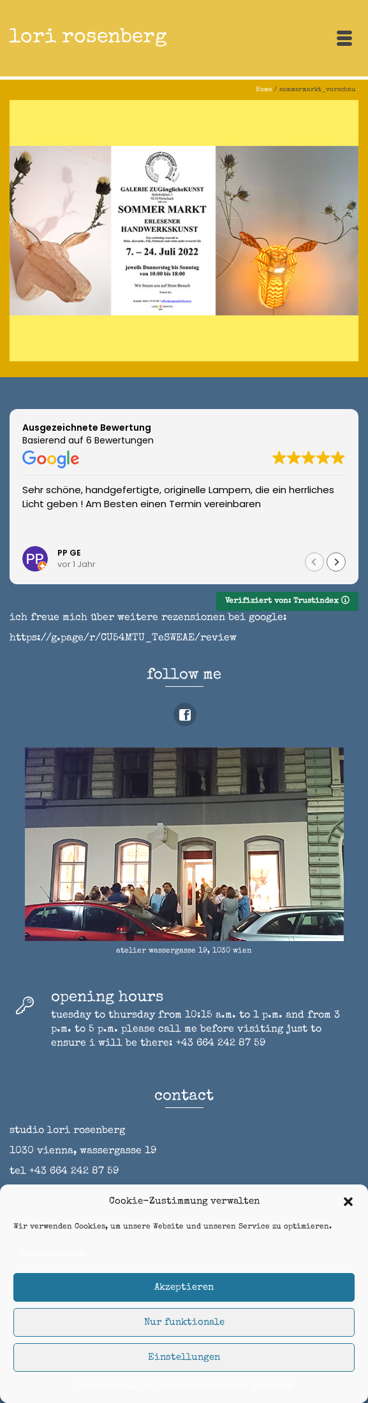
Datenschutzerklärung (202, 1386)
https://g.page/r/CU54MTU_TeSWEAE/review (123, 638)
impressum (273, 1386)
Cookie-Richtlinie (113, 1386)
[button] (348, 1201)
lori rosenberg (88, 37)
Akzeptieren (184, 1287)
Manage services (52, 1253)
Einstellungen (184, 1357)
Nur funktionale (184, 1322)
